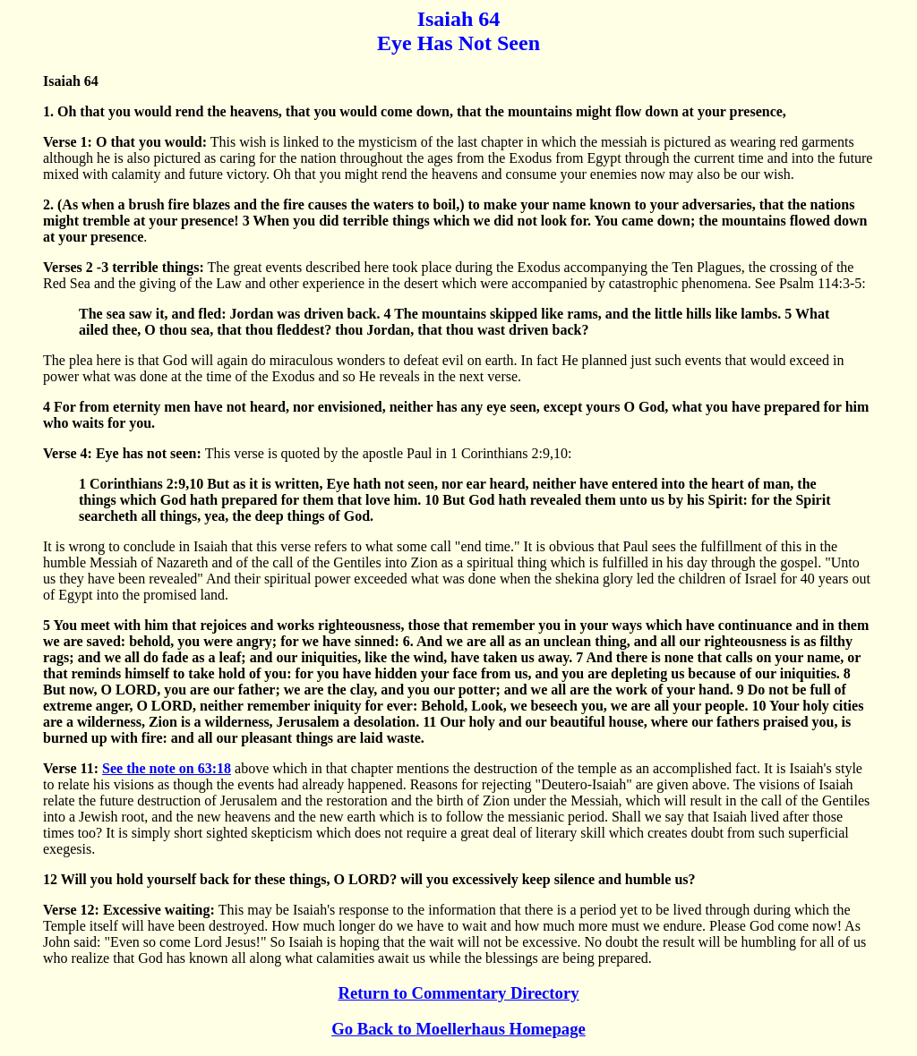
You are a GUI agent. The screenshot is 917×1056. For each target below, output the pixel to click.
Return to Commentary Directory (458, 993)
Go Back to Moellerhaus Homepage (458, 1028)
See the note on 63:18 (166, 768)
